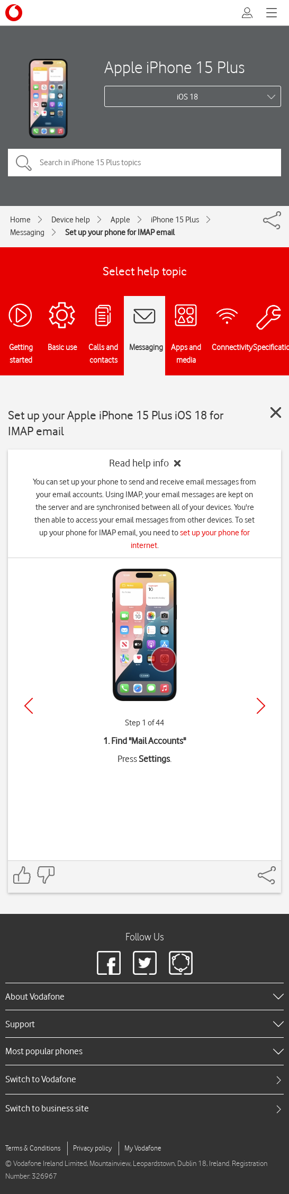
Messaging (27, 232)
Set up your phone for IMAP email (120, 232)
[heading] (144, 996)
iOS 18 (187, 97)
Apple (120, 220)
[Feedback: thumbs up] (22, 875)
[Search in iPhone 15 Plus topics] (144, 162)
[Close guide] (275, 412)
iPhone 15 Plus (175, 220)
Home (20, 220)
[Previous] (28, 706)
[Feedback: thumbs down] (46, 875)
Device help (70, 220)
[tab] (144, 1079)
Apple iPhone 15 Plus (174, 67)
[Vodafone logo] (13, 12)
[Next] (261, 706)
